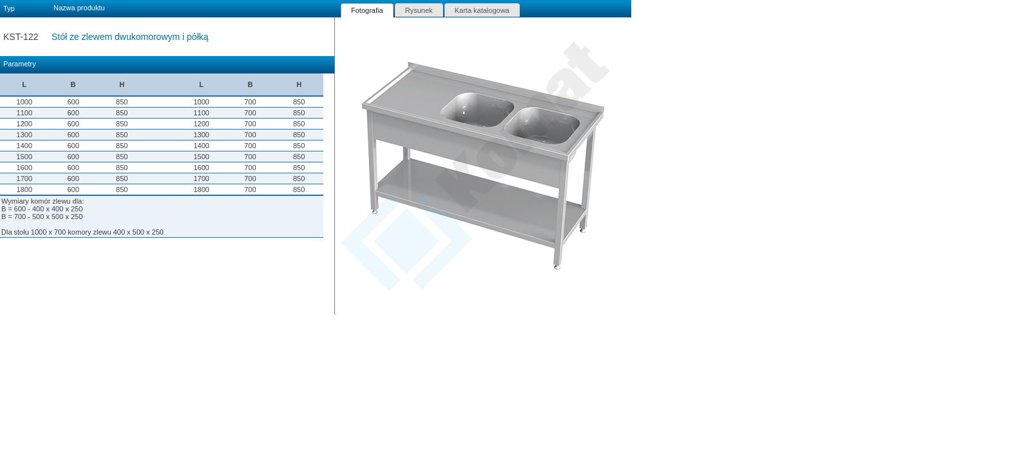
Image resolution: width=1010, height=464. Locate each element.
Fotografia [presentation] (367, 10)
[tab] (367, 10)
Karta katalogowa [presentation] (482, 10)
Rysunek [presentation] (419, 10)
